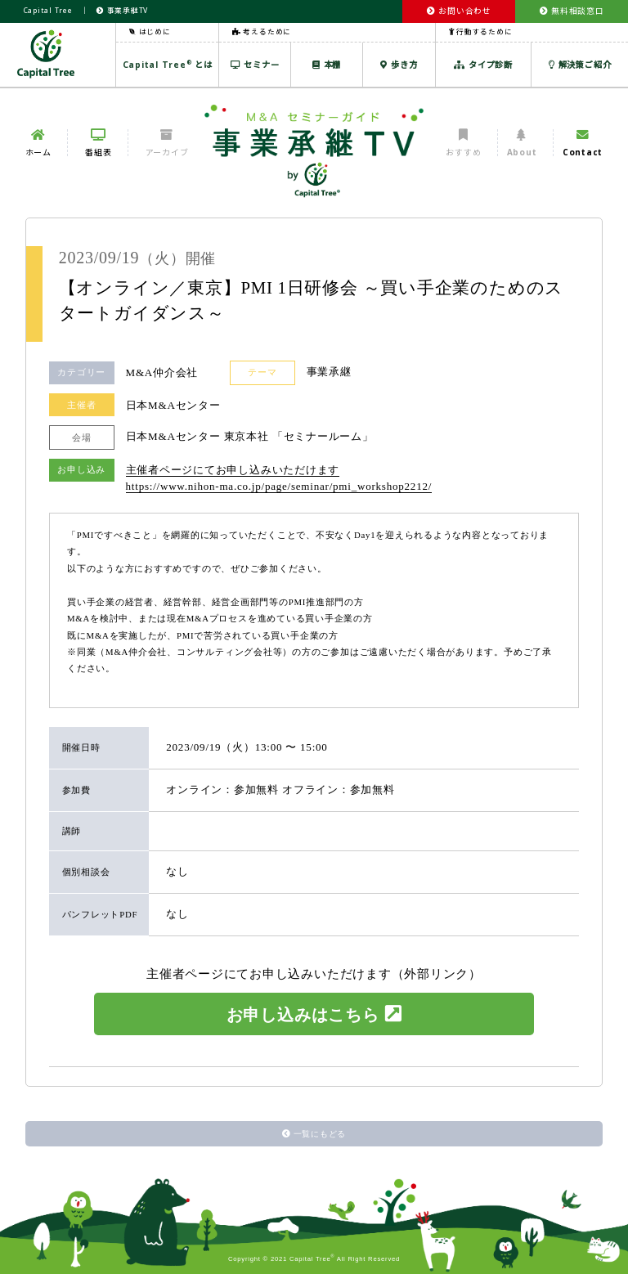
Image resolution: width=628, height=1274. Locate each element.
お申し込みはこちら (314, 1014)
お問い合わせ (459, 10)
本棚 (326, 64)
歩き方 (398, 64)
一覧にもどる (314, 1133)
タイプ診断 (483, 64)
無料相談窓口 (572, 10)
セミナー (255, 64)
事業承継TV (122, 11)
